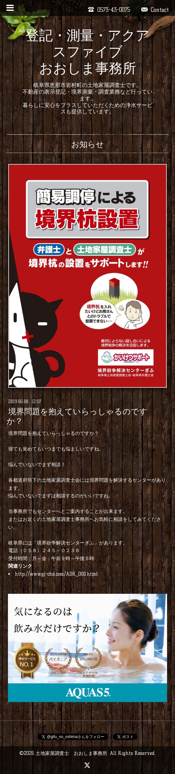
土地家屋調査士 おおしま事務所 (71, 753)
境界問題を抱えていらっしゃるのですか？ (77, 416)
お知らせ (87, 144)
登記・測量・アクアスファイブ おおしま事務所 (87, 52)
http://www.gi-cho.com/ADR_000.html (56, 574)
